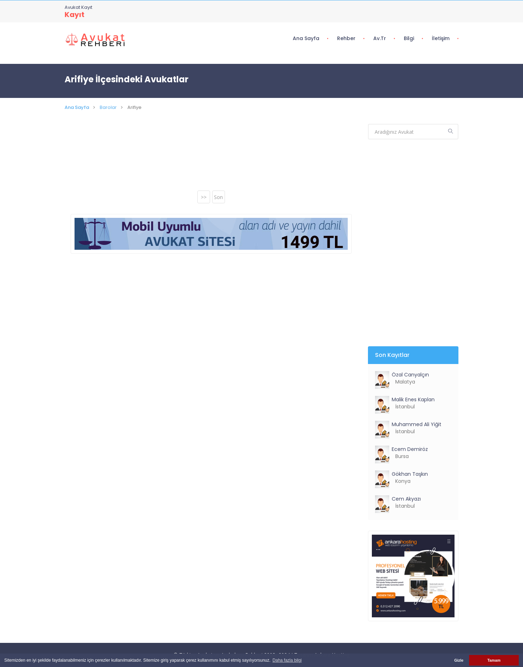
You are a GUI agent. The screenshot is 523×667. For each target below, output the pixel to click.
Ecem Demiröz (410, 449)
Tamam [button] (493, 660)
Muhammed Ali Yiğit (416, 424)
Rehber (346, 38)
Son (218, 197)
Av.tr (379, 38)
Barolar (108, 107)
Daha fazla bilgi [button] (287, 660)
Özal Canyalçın (410, 374)
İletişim (441, 38)
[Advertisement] (211, 157)
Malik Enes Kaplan (413, 399)
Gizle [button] (458, 660)
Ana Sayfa (306, 38)
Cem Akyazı (406, 498)
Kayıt (74, 15)
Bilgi (409, 38)
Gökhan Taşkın (410, 474)
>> (204, 197)
